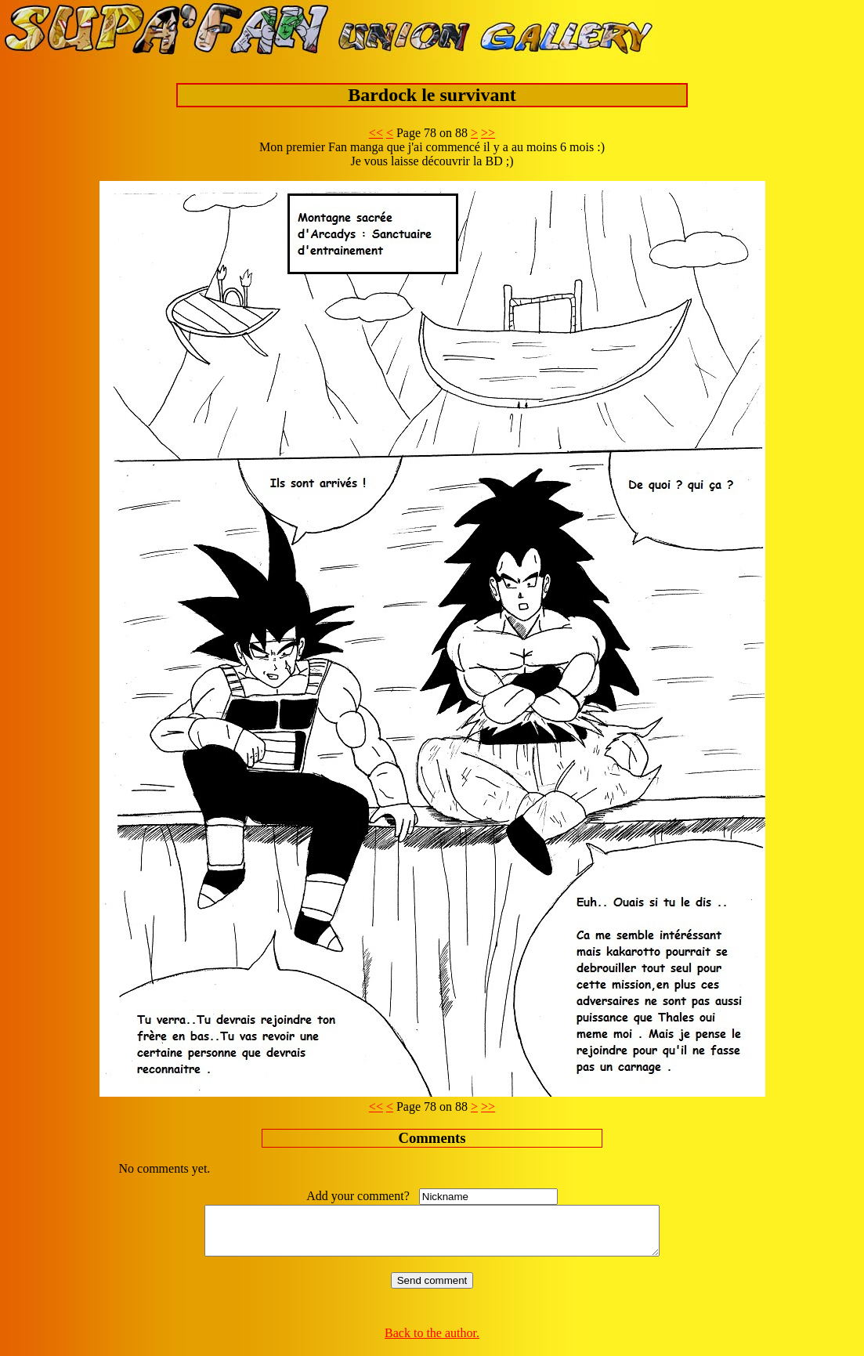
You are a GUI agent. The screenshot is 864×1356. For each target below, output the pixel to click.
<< (376, 132)
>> (488, 132)
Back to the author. (432, 1342)
